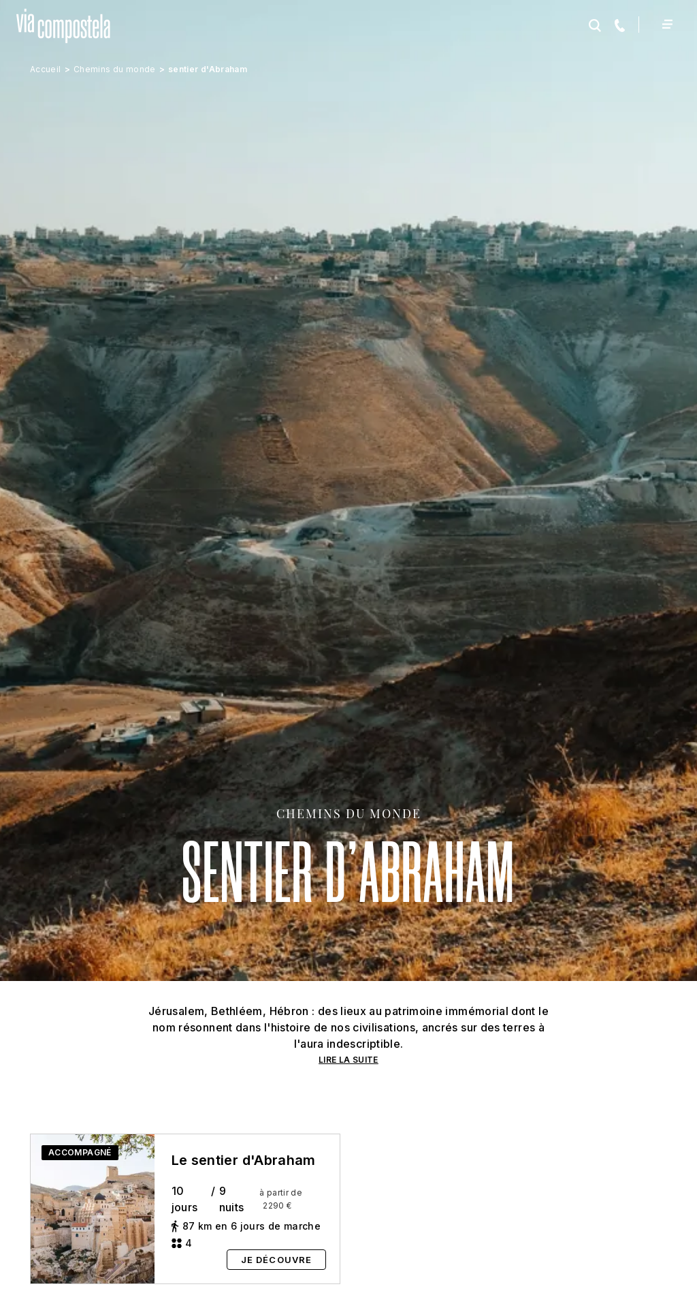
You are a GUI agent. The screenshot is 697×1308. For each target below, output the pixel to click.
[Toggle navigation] (667, 24)
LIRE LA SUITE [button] (348, 1060)
